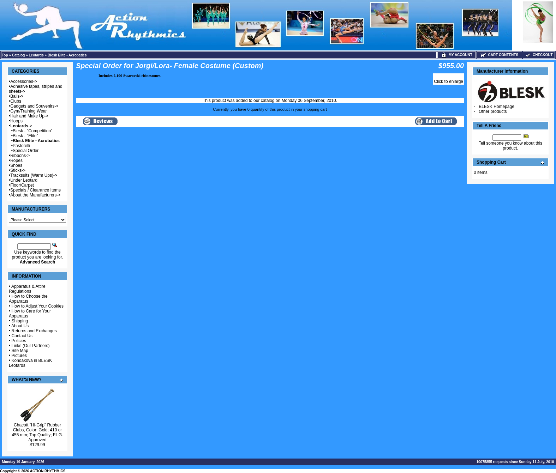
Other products (493, 111)
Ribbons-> (20, 155)
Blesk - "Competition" (33, 130)
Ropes (16, 160)
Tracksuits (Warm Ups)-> (33, 175)
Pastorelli (21, 145)
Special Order (25, 150)
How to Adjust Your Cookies (38, 306)
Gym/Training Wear (28, 111)
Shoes (16, 165)
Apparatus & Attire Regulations (27, 289)
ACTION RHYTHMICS (48, 471)
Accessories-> (23, 81)
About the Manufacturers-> (35, 195)
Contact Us (22, 335)
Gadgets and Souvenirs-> (34, 106)
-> (21, 125)
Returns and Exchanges (34, 330)
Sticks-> (17, 170)
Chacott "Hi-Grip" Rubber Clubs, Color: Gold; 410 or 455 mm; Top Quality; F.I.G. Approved (37, 432)
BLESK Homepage (496, 106)
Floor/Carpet (22, 185)
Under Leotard (23, 180)
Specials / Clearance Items (35, 190)
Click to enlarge (448, 81)
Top (5, 55)
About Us (20, 325)
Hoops (16, 121)
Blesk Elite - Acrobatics (67, 55)
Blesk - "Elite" (25, 135)
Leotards (36, 55)
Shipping (20, 321)
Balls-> (16, 96)
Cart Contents (499, 55)
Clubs (15, 101)
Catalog (18, 55)
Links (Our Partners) (31, 345)
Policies (19, 340)
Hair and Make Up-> (29, 116)
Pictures (19, 355)
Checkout (538, 55)
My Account (456, 55)
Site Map (20, 350)
